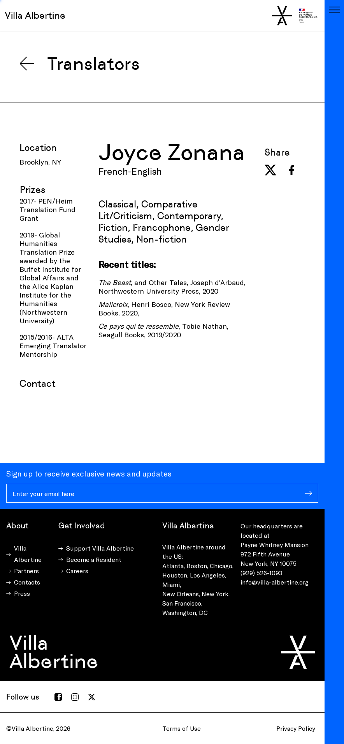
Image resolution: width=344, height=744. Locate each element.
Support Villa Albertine (100, 548)
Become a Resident (93, 559)
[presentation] (78, 408)
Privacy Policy (295, 728)
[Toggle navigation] (334, 9)
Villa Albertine (35, 15)
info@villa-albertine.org (274, 582)
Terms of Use (181, 728)
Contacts (27, 582)
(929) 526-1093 (261, 572)
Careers (77, 570)
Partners (26, 570)
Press (22, 593)
